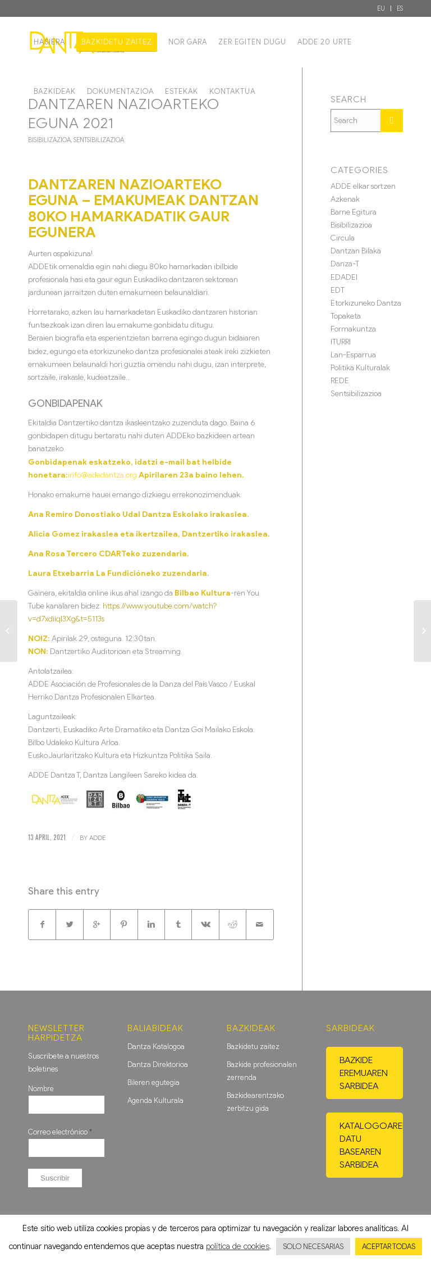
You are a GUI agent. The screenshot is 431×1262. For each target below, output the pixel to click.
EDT (338, 290)
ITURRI (341, 342)
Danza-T (345, 264)
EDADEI (344, 277)
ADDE (97, 838)
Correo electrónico (60, 1132)
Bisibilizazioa (49, 140)
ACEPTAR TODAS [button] (388, 1246)
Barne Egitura (354, 212)
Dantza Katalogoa (156, 1046)
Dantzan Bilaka (356, 251)
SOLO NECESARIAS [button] (313, 1246)
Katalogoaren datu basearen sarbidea (371, 1145)
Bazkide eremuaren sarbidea (364, 1073)
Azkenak (345, 199)
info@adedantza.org (102, 475)
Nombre (41, 1088)
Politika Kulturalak (360, 368)
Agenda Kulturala (155, 1100)
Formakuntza (353, 329)
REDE (340, 380)
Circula (343, 238)
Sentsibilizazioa (99, 140)
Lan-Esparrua (353, 355)
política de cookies (237, 1246)
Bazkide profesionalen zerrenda (262, 1071)
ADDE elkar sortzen (363, 186)
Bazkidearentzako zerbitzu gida (255, 1102)
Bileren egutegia (153, 1082)
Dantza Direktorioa (157, 1064)
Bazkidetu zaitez (253, 1046)
